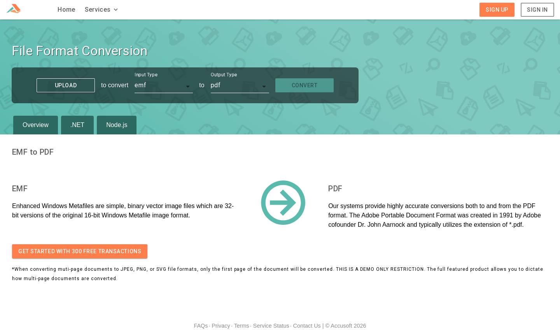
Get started (79, 251)
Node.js (116, 125)
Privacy (221, 326)
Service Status (271, 326)
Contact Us (307, 326)
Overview (36, 125)
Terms (241, 326)
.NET (77, 125)
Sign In (537, 10)
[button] (102, 10)
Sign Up (497, 10)
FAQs (201, 326)
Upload (66, 85)
